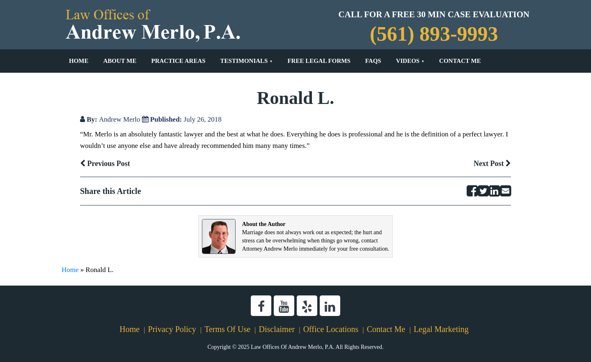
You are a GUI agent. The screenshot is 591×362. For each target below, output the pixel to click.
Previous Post (105, 163)
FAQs (373, 61)
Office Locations (331, 329)
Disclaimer (277, 329)
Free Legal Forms (318, 61)
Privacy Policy (172, 329)
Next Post (492, 163)
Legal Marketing (441, 329)
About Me (120, 61)
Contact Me (460, 61)
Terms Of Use (227, 329)
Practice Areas (178, 61)
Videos (408, 61)
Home (79, 61)
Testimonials (244, 61)
